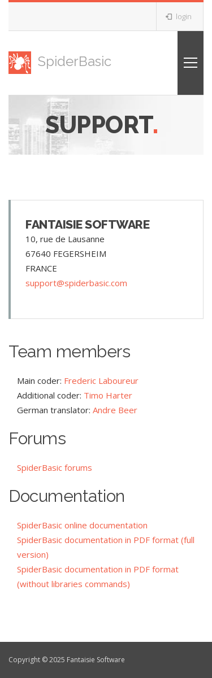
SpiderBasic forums (54, 467)
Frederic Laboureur (101, 380)
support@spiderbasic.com (76, 282)
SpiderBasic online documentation (82, 525)
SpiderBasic (59, 61)
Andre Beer (115, 409)
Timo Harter (108, 395)
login (179, 16)
